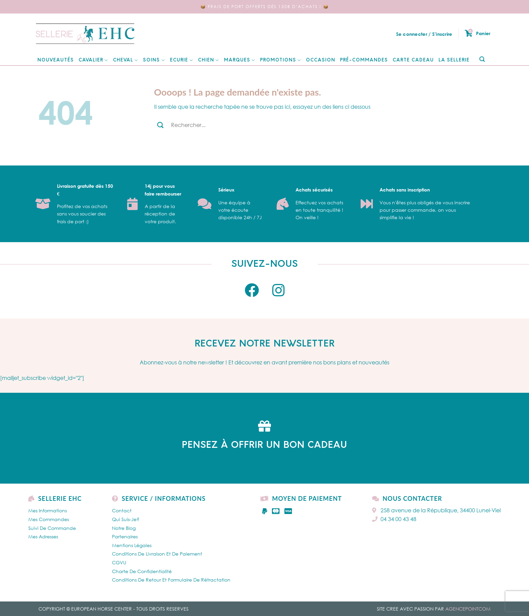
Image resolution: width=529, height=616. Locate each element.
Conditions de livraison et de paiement (157, 554)
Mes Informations (47, 510)
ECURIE (181, 60)
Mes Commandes (48, 519)
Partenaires (125, 536)
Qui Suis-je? (125, 519)
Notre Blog (124, 528)
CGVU (119, 562)
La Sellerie (454, 60)
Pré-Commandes (364, 60)
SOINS (154, 60)
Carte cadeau (413, 60)
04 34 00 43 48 (394, 519)
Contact (122, 510)
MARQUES (239, 60)
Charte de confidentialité (142, 571)
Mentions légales (131, 545)
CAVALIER (93, 60)
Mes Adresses (43, 536)
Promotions (280, 60)
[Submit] (482, 59)
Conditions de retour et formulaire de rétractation (171, 580)
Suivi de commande (52, 528)
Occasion (320, 60)
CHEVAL (125, 60)
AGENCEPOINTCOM (468, 609)
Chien (208, 60)
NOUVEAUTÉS (55, 60)
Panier (478, 33)
